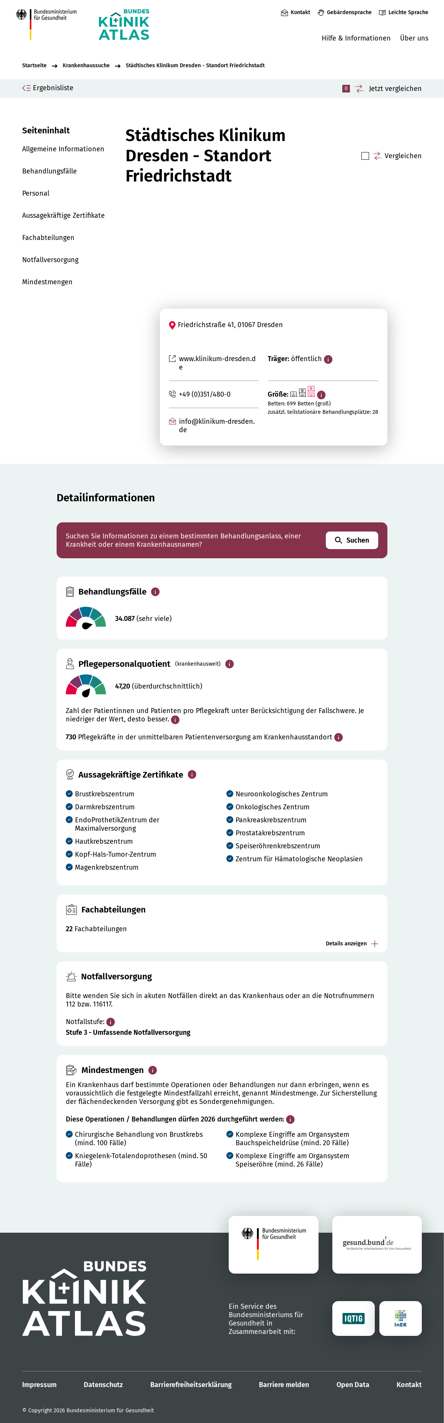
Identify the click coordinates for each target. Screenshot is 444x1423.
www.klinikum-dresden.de (217, 363)
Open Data (353, 1385)
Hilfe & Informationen (356, 38)
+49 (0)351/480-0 (205, 394)
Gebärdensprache (349, 12)
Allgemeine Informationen (63, 149)
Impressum (39, 1385)
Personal (35, 193)
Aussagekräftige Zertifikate (63, 215)
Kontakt (300, 12)
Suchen (352, 540)
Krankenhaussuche (86, 65)
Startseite (34, 65)
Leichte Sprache (408, 12)
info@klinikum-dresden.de (217, 425)
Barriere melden (284, 1385)
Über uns (414, 38)
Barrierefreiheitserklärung (191, 1385)
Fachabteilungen (48, 237)
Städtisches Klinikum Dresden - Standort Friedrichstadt (195, 65)
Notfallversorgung (50, 260)
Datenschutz (103, 1385)
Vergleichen (403, 156)
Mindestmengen (47, 282)
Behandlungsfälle (49, 171)
